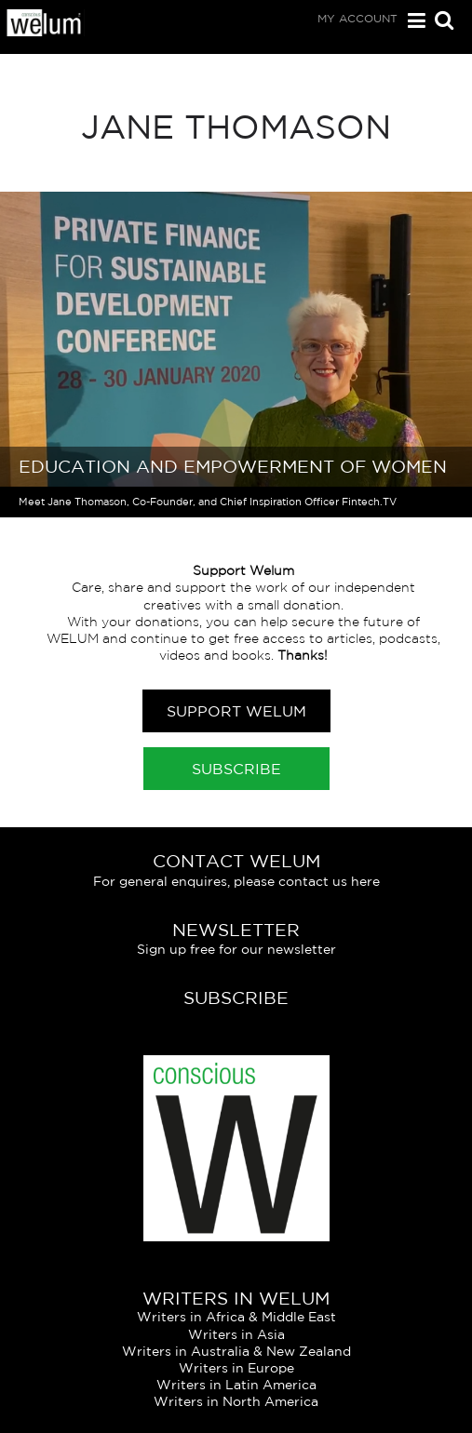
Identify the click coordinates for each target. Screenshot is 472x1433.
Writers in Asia (236, 1334)
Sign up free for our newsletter (236, 949)
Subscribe (236, 768)
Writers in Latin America (236, 1384)
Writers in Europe (236, 1367)
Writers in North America (236, 1401)
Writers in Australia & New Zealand (236, 1351)
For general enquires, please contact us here (236, 881)
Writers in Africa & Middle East (236, 1316)
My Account (357, 18)
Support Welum (236, 711)
